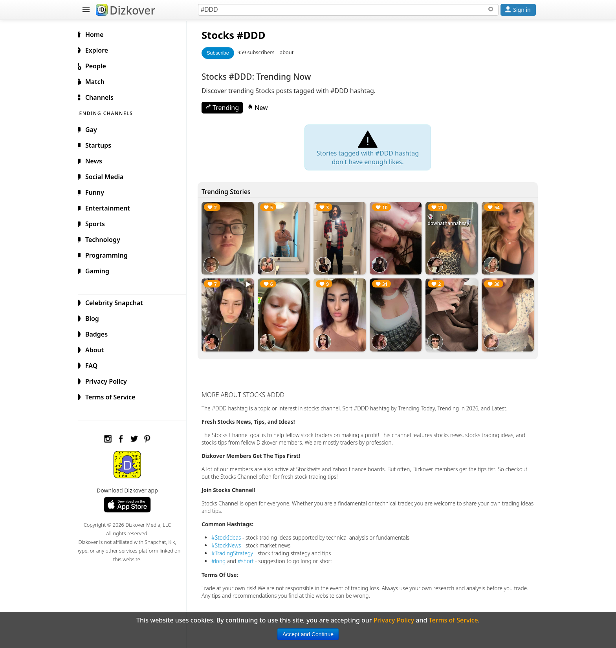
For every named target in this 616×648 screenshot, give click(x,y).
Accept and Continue (308, 634)
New (264, 107)
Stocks (224, 35)
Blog (96, 317)
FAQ (95, 364)
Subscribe (224, 53)
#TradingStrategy (238, 550)
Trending (228, 107)
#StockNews (233, 542)
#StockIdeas (233, 534)
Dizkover (125, 10)
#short (252, 558)
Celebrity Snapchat (118, 301)
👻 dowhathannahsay (450, 220)
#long (225, 558)
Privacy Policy (110, 380)
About (98, 348)
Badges (100, 333)
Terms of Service (114, 396)
